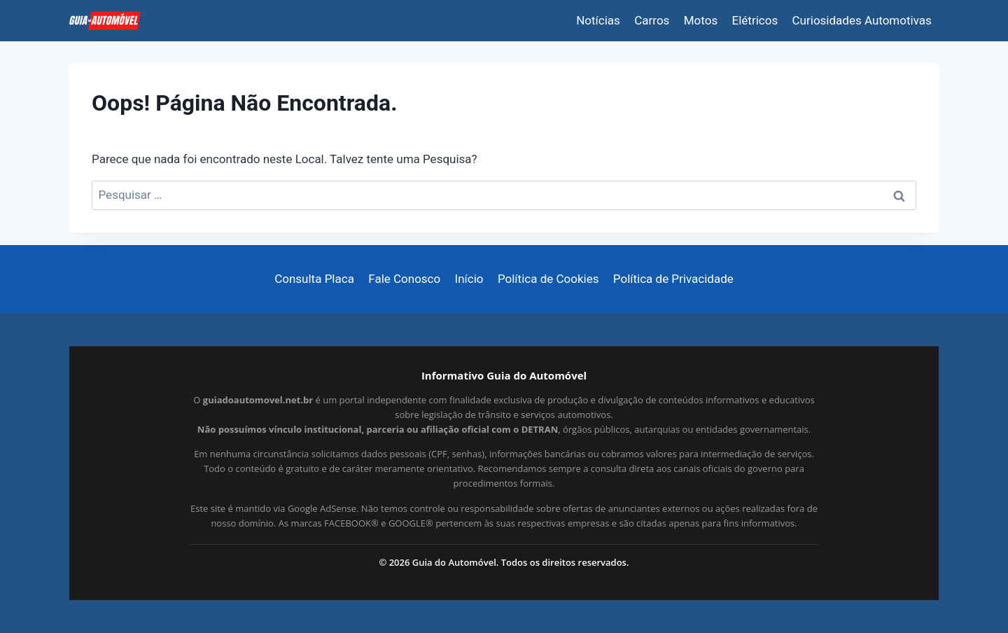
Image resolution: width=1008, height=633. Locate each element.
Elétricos (755, 20)
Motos (701, 20)
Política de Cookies (548, 279)
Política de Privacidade (673, 279)
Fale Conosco (404, 279)
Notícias (598, 20)
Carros (651, 20)
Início (469, 279)
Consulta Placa (314, 279)
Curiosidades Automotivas (862, 20)
